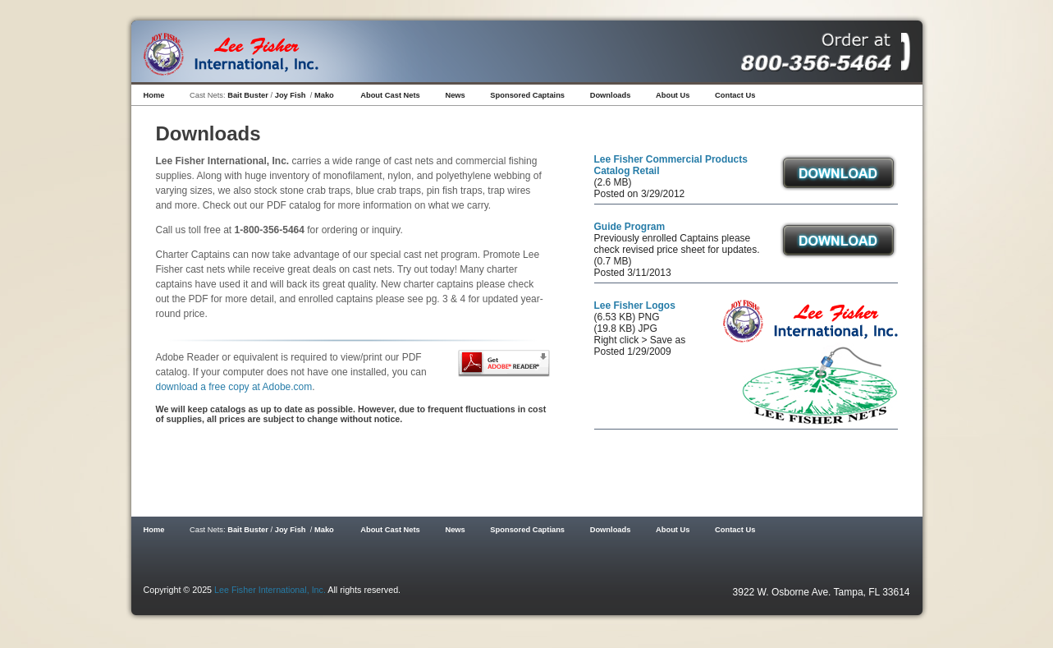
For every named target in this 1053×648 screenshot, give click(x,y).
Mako (324, 95)
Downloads (610, 95)
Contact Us (735, 95)
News (455, 95)
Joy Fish (290, 95)
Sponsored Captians (527, 530)
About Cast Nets (390, 95)
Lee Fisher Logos (634, 305)
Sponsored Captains (527, 95)
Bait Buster (247, 95)
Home (154, 95)
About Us (672, 95)
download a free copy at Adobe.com (234, 387)
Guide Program (630, 226)
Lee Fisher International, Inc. (270, 590)
